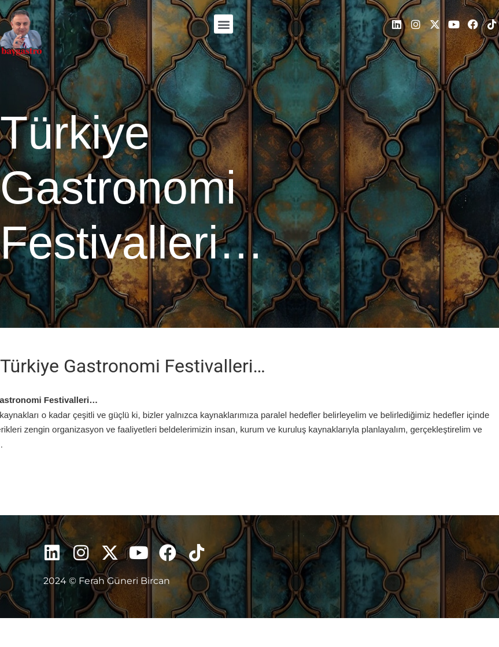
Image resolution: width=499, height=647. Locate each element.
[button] (223, 24)
